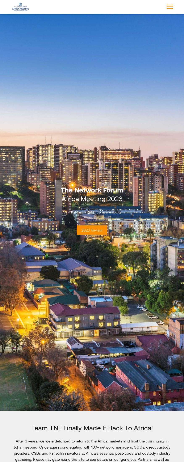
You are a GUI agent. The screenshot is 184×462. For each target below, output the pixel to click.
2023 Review (92, 230)
